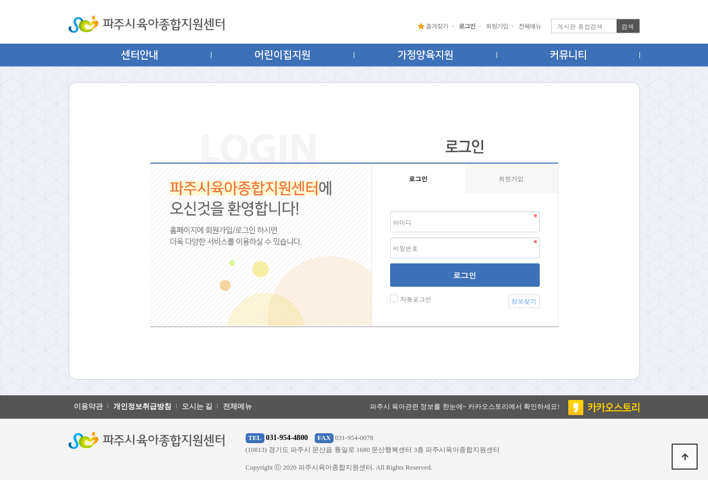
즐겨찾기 (433, 25)
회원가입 (497, 25)
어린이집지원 (283, 55)
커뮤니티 (568, 55)
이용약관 (88, 406)
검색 (628, 26)
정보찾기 (524, 301)
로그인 (464, 275)
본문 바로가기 (0, 0)
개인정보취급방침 (142, 406)
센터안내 (139, 55)
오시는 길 (197, 406)
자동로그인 (415, 299)
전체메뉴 (529, 25)
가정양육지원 (425, 55)
